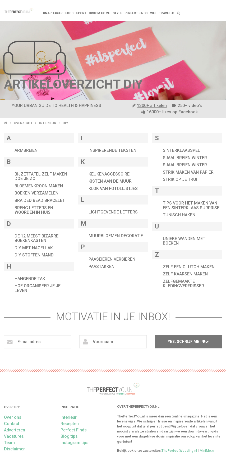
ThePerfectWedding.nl (179, 451)
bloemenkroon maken (39, 185)
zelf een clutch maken (189, 266)
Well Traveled (162, 13)
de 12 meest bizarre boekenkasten (36, 238)
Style (117, 13)
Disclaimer (14, 448)
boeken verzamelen (36, 193)
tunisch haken (179, 214)
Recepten (70, 423)
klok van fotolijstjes (113, 188)
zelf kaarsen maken (185, 273)
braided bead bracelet (40, 200)
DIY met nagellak (34, 247)
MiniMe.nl (207, 451)
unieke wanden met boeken (184, 241)
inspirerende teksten (112, 150)
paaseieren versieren (112, 259)
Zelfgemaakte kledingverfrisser (183, 284)
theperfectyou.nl (19, 10)
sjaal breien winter (185, 157)
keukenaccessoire (109, 174)
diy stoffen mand (34, 254)
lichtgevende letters (113, 212)
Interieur (47, 123)
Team (9, 442)
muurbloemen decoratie (116, 235)
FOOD (69, 13)
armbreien (26, 150)
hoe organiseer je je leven (38, 288)
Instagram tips (75, 442)
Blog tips (69, 436)
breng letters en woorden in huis (34, 210)
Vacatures (14, 436)
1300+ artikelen (149, 105)
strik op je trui (180, 179)
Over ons (12, 417)
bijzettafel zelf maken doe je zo (41, 176)
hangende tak (30, 278)
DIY (65, 123)
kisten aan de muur (110, 181)
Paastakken (101, 266)
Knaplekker (53, 13)
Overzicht (23, 123)
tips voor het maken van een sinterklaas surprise (191, 205)
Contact (11, 423)
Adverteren (14, 429)
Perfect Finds (135, 13)
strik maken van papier (188, 172)
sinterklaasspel (181, 150)
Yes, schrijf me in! (188, 341)
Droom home (99, 13)
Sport (81, 13)
